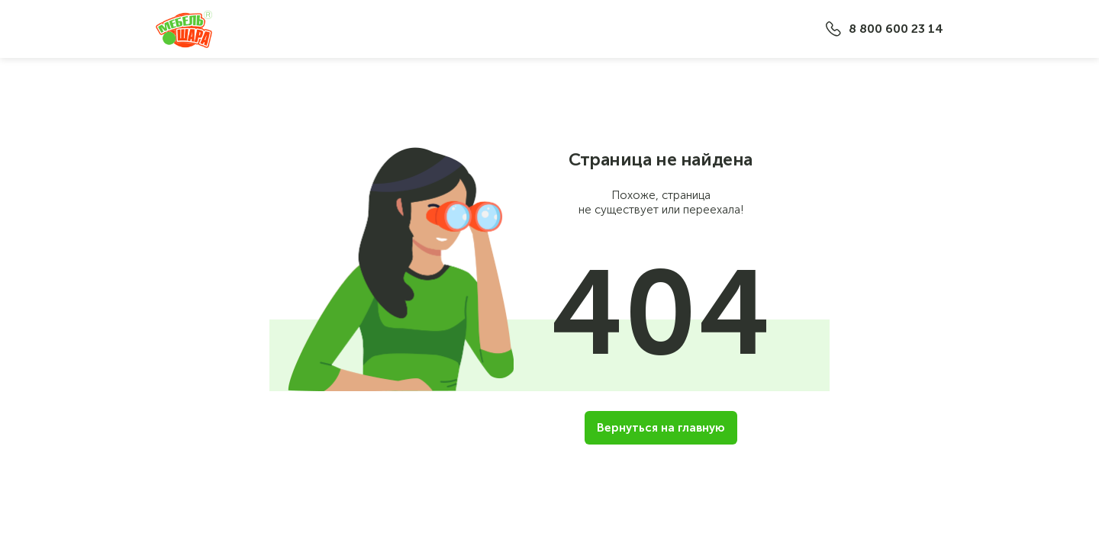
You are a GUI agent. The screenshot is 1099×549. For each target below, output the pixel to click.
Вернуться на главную (661, 428)
